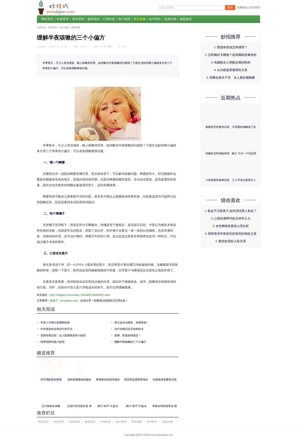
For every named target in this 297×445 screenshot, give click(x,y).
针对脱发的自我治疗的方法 (56, 329)
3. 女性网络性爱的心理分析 (231, 226)
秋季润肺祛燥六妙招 (52, 341)
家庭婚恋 (186, 19)
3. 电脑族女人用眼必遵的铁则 (230, 62)
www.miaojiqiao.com (161, 434)
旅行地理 (124, 19)
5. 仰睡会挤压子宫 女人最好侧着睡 (230, 77)
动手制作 (155, 19)
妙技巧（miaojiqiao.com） (65, 300)
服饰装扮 (94, 19)
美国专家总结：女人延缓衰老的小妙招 (63, 335)
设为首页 (255, 7)
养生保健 (140, 19)
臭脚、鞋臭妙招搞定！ (127, 335)
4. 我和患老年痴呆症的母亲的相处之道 (230, 233)
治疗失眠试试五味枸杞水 (129, 329)
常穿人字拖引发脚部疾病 (55, 322)
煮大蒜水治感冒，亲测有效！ (131, 322)
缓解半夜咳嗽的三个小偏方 (130, 341)
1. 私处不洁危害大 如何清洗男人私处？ (231, 210)
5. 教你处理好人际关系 (231, 241)
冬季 (103, 46)
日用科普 (109, 19)
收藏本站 (242, 7)
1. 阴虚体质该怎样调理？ (230, 47)
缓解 (109, 46)
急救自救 (170, 19)
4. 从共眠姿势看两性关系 (230, 70)
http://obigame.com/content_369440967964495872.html (80, 295)
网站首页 (47, 19)
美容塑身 (78, 19)
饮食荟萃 (63, 19)
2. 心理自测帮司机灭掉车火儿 (230, 218)
